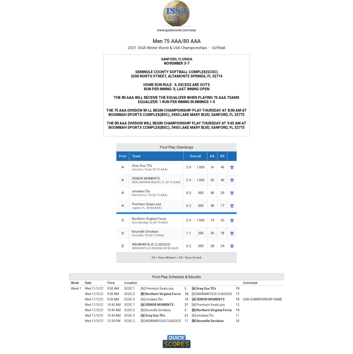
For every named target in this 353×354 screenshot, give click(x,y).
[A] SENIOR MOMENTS (208, 299)
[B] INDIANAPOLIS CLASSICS (212, 294)
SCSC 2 (129, 294)
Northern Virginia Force (156, 220)
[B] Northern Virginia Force (161, 294)
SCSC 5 (129, 299)
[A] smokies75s (152, 299)
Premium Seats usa (156, 206)
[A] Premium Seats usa (157, 288)
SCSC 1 (129, 288)
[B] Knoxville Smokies (156, 310)
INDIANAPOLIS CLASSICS (156, 246)
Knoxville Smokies (156, 233)
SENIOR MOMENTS (156, 180)
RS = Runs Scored (190, 257)
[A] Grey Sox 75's (204, 288)
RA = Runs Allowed (163, 257)
